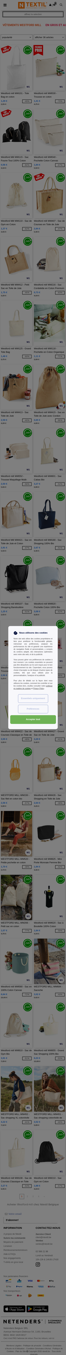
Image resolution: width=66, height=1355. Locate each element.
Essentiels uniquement (33, 698)
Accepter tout (33, 719)
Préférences (33, 709)
